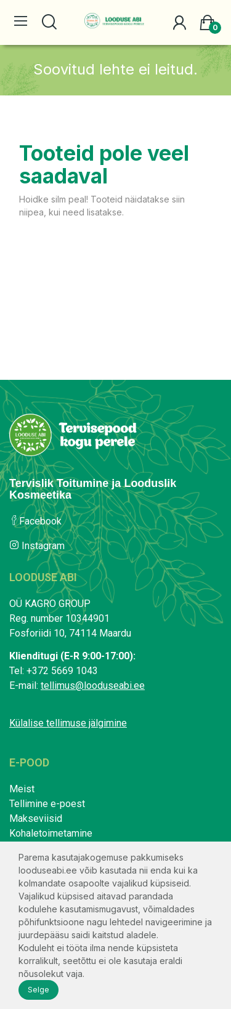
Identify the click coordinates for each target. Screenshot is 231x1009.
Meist (21, 789)
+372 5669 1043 (62, 671)
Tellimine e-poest (47, 804)
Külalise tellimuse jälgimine (68, 723)
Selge (38, 989)
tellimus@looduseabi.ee (93, 685)
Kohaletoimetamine (50, 833)
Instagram (37, 546)
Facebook (35, 521)
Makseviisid (35, 818)
